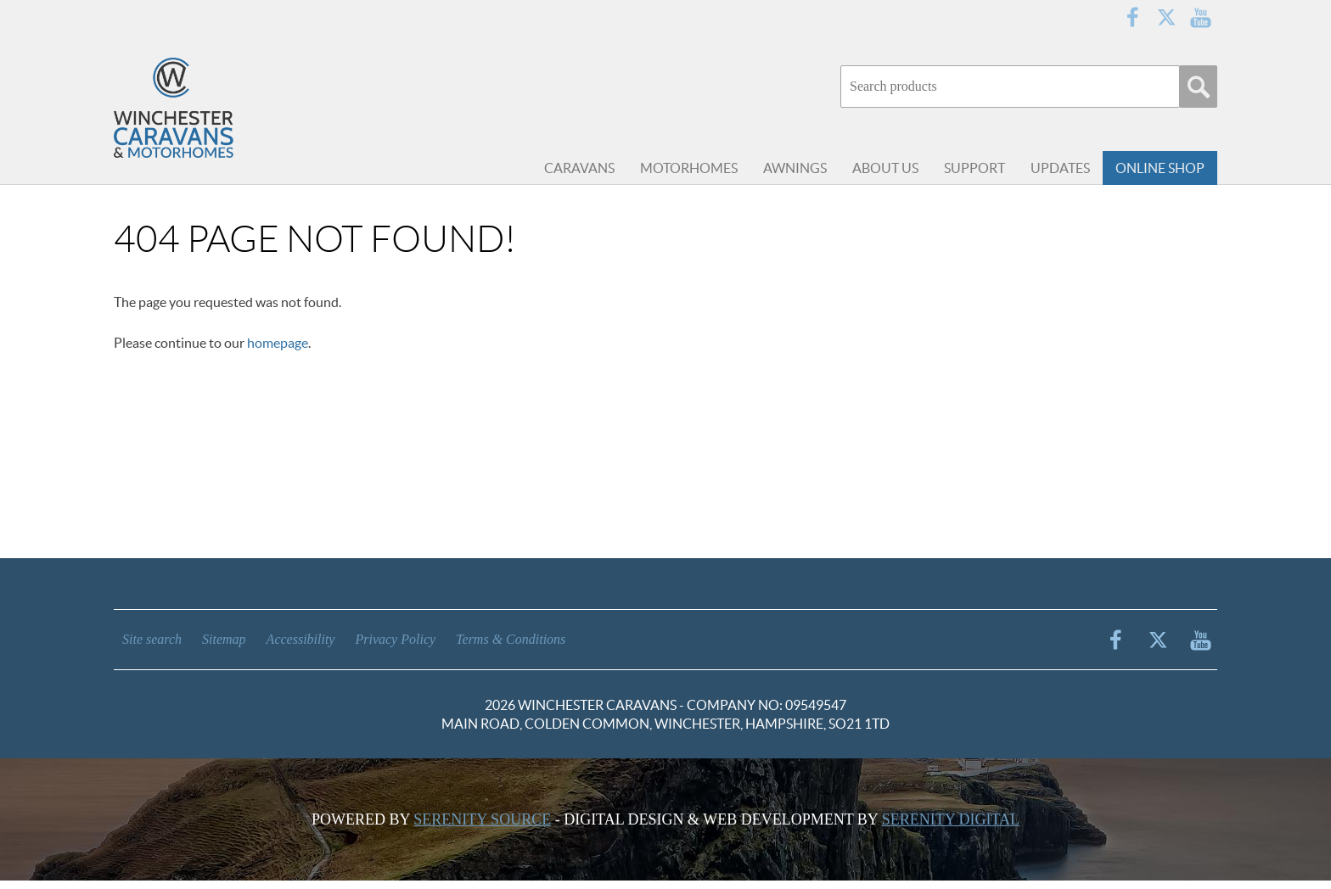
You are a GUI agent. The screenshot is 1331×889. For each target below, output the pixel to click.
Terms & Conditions (510, 639)
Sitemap (224, 639)
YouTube (1200, 17)
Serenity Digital (950, 819)
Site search (152, 639)
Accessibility (301, 639)
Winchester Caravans (215, 110)
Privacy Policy (395, 639)
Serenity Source (482, 819)
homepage (277, 342)
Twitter (1166, 17)
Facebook (1132, 17)
